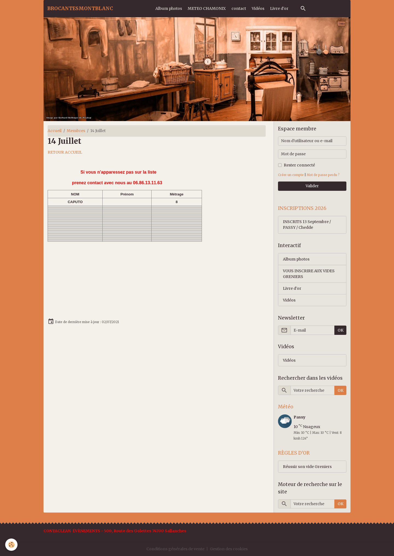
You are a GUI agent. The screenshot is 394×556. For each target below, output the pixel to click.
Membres (76, 130)
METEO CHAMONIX (207, 8)
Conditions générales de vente (175, 548)
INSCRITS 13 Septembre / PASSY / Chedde (307, 224)
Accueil (55, 130)
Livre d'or (279, 8)
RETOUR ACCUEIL (65, 152)
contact (238, 8)
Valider (312, 185)
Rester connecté (299, 165)
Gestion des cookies (229, 548)
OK (340, 330)
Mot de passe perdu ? (323, 175)
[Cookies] (11, 545)
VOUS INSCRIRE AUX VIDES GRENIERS (309, 273)
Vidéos (258, 8)
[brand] (80, 8)
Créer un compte (291, 175)
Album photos (168, 8)
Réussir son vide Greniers (307, 466)
